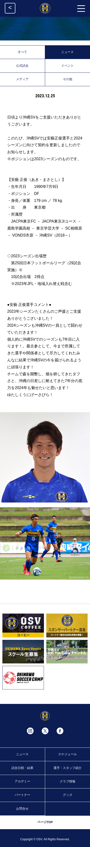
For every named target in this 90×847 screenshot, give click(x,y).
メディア (22, 79)
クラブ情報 (67, 781)
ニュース (67, 52)
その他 (67, 79)
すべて (22, 52)
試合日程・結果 (22, 768)
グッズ (67, 795)
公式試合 (22, 65)
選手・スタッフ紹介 (68, 768)
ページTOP (45, 822)
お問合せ (22, 808)
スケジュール (67, 754)
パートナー (22, 795)
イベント (67, 65)
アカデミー (22, 781)
